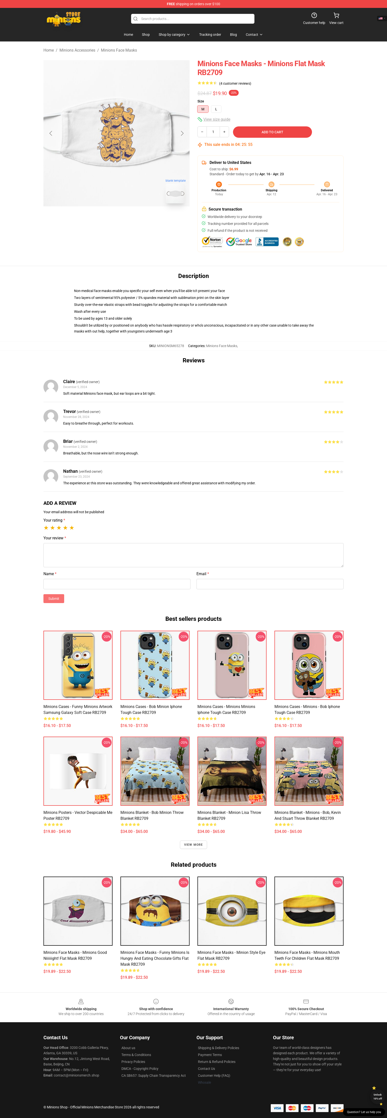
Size (200, 101)
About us (128, 1048)
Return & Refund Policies (216, 1062)
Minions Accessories (77, 50)
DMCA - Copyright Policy (139, 1069)
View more (193, 844)
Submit (53, 599)
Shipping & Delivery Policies (218, 1048)
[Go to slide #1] (104, 218)
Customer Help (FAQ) (214, 1076)
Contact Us (206, 1069)
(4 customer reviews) (235, 83)
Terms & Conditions (136, 1055)
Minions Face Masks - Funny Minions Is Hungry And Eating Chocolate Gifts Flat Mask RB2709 (154, 958)
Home (48, 50)
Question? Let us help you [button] (364, 1112)
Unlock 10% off (377, 1096)
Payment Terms (210, 1055)
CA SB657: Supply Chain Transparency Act (153, 1076)
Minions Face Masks (119, 50)
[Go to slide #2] (129, 218)
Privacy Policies (133, 1062)
